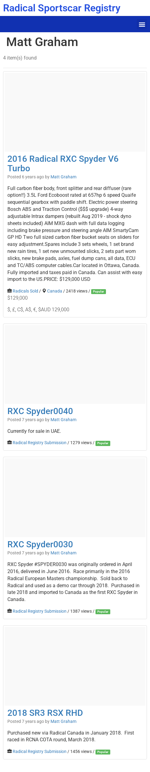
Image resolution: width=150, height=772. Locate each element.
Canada (54, 291)
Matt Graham (63, 176)
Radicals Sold (25, 291)
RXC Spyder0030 (40, 544)
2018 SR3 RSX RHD (45, 713)
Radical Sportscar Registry (61, 8)
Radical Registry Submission (40, 442)
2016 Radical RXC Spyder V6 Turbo (63, 163)
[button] (142, 24)
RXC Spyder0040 (40, 411)
